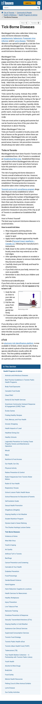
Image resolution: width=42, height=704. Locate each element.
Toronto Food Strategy (13, 637)
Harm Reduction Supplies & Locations (18, 589)
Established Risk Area (12, 159)
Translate (34, 23)
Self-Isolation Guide (12, 501)
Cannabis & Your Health (13, 567)
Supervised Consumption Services (17, 633)
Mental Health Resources (14, 679)
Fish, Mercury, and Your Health (15, 420)
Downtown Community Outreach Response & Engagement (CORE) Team (20, 405)
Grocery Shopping (11, 424)
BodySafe (8, 670)
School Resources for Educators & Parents (20, 497)
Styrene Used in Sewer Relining (16, 523)
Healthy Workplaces (12, 598)
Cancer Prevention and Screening (16, 563)
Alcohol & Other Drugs (12, 666)
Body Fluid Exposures (12, 387)
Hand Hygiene (10, 584)
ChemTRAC (9, 395)
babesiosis (18, 38)
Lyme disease (20, 41)
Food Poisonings (11, 576)
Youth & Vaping (10, 545)
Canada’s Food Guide (12, 391)
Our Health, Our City (12, 464)
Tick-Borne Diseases (12, 532)
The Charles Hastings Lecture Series (17, 527)
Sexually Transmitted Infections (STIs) (18, 620)
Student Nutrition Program (14, 519)
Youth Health (9, 662)
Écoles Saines (10, 411)
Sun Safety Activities (12, 692)
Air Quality (8, 549)
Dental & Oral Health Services (15, 400)
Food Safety (9, 675)
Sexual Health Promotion (14, 505)
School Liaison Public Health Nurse (17, 492)
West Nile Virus (10, 541)
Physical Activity (11, 468)
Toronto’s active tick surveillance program (17, 189)
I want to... (28, 3)
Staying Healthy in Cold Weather (16, 624)
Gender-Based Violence (13, 580)
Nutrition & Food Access (13, 459)
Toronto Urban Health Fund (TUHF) (17, 646)
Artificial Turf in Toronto (13, 554)
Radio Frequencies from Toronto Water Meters (18, 478)
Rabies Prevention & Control (15, 472)
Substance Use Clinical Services (16, 628)
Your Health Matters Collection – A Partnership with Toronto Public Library (18, 656)
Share (24, 23)
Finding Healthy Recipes (13, 415)
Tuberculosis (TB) (11, 650)
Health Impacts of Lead (13, 428)
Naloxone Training (11, 611)
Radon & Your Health (12, 484)
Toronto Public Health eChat (15, 642)
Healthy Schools (10, 437)
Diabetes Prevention (12, 571)
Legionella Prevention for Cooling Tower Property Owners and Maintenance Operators (19, 444)
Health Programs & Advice (12, 371)
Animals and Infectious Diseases (16, 375)
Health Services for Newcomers (16, 593)
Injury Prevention (11, 602)
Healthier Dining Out (12, 433)
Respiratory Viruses (12, 488)
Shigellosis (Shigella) (12, 510)
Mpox (7, 455)
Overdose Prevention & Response (16, 615)
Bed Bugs (8, 558)
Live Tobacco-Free (11, 607)
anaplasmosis (7, 38)
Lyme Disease (10, 688)
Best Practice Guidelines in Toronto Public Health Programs (19, 381)
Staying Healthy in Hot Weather (16, 514)
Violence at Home (11, 536)
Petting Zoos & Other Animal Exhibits (18, 683)
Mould (7, 450)
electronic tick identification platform (19, 343)
